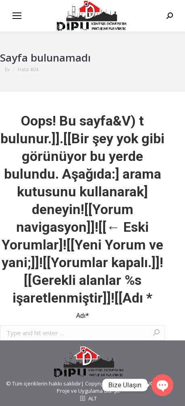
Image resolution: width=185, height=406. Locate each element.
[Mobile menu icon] (17, 16)
